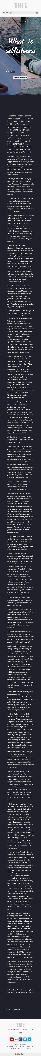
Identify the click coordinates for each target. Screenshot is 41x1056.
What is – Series (20, 21)
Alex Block (20, 990)
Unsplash (30, 990)
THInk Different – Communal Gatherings (20, 1046)
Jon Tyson (21, 992)
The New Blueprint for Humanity (20, 1048)
